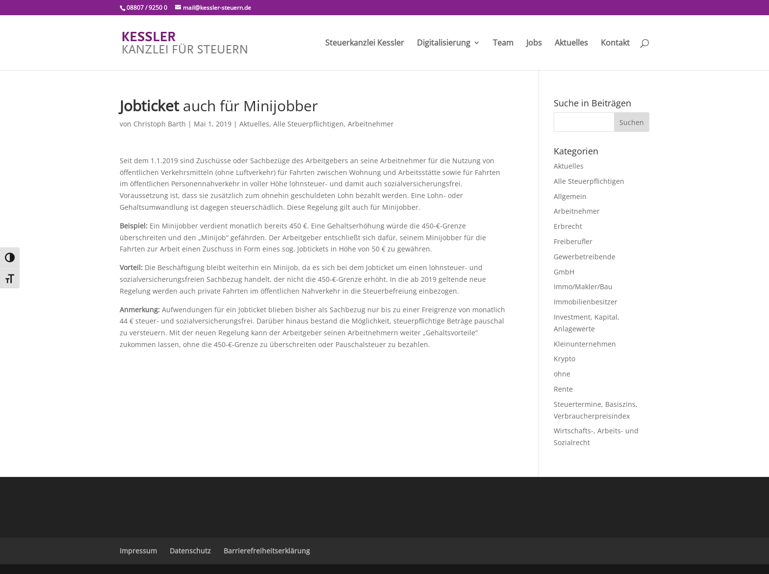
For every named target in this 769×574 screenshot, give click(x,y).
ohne (562, 373)
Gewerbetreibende (584, 256)
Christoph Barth (159, 123)
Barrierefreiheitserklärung (267, 550)
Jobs (534, 43)
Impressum (138, 550)
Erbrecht (568, 226)
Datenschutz (190, 550)
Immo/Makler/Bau (583, 286)
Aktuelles (571, 43)
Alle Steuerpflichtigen (308, 123)
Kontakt (615, 43)
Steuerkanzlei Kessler (364, 43)
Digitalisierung (443, 43)
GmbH (564, 271)
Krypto (564, 358)
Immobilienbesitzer (585, 301)
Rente (563, 389)
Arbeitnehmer (371, 123)
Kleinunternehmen (585, 344)
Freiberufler (573, 241)
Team (503, 43)
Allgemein (570, 196)
